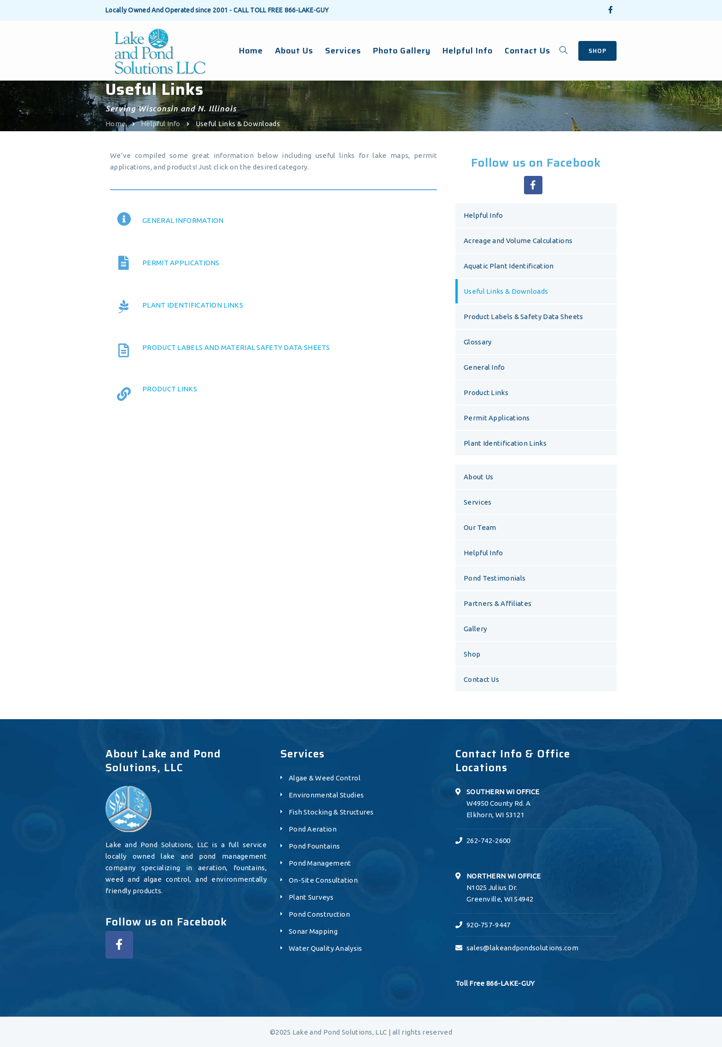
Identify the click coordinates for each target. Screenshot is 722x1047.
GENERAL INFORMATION (183, 220)
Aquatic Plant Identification (508, 266)
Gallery (475, 629)
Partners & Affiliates (497, 603)
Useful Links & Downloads (506, 291)
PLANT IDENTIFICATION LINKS (192, 305)
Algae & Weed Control (325, 778)
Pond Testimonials (494, 578)
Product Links (486, 392)
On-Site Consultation (323, 880)
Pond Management (320, 863)
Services (477, 502)
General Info (484, 367)
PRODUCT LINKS (169, 389)
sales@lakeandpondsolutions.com (522, 948)
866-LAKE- (503, 983)
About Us (478, 477)
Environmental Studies (326, 795)
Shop (472, 654)
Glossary (477, 342)
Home (115, 124)
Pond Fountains (314, 846)
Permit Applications (497, 418)
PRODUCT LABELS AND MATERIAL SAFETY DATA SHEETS (236, 347)
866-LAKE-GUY (307, 10)
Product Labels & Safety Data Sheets (523, 316)
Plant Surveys (311, 897)
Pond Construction (319, 914)
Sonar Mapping (313, 931)
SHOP (597, 51)
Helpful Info (160, 124)
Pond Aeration (313, 829)
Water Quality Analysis (325, 948)
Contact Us (481, 679)
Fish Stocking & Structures (331, 812)
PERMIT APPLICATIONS (181, 263)
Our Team (480, 527)
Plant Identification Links (505, 443)
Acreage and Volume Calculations (518, 240)
